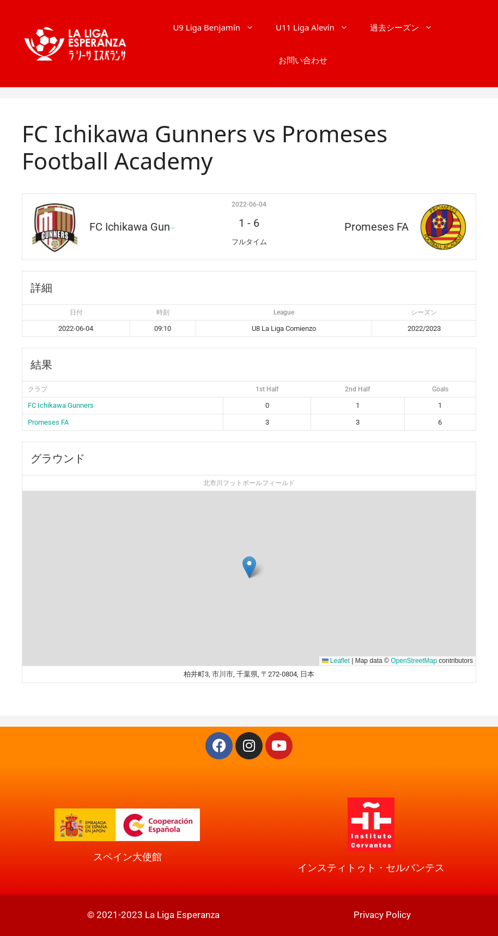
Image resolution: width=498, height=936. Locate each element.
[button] (249, 567)
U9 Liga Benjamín (219, 27)
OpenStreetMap (414, 661)
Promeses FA (48, 422)
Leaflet (336, 661)
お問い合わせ (302, 60)
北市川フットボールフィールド (249, 483)
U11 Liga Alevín (317, 27)
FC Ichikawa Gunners (61, 405)
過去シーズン (407, 27)
